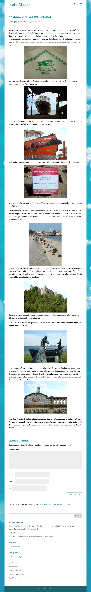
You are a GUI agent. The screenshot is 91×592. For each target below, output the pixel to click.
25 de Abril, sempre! (16, 533)
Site (10, 488)
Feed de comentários (17, 574)
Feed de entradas (15, 571)
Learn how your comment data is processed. (56, 505)
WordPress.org (14, 578)
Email (11, 481)
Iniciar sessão (14, 567)
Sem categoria (29, 22)
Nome (11, 474)
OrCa (12, 22)
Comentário (14, 450)
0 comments (39, 22)
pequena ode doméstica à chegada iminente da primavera (31, 537)
